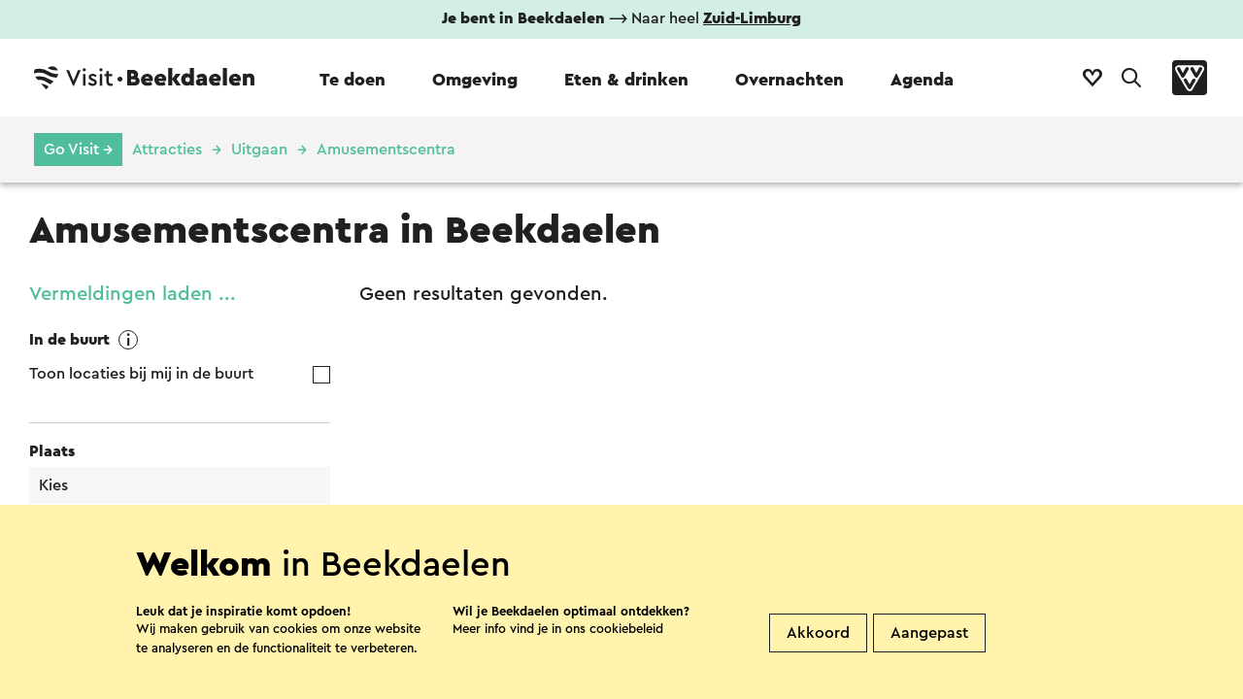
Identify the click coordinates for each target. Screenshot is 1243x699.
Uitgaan (259, 149)
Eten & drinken (626, 79)
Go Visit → (78, 149)
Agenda (922, 79)
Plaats (52, 451)
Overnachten (789, 79)
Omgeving (475, 79)
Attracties (167, 149)
